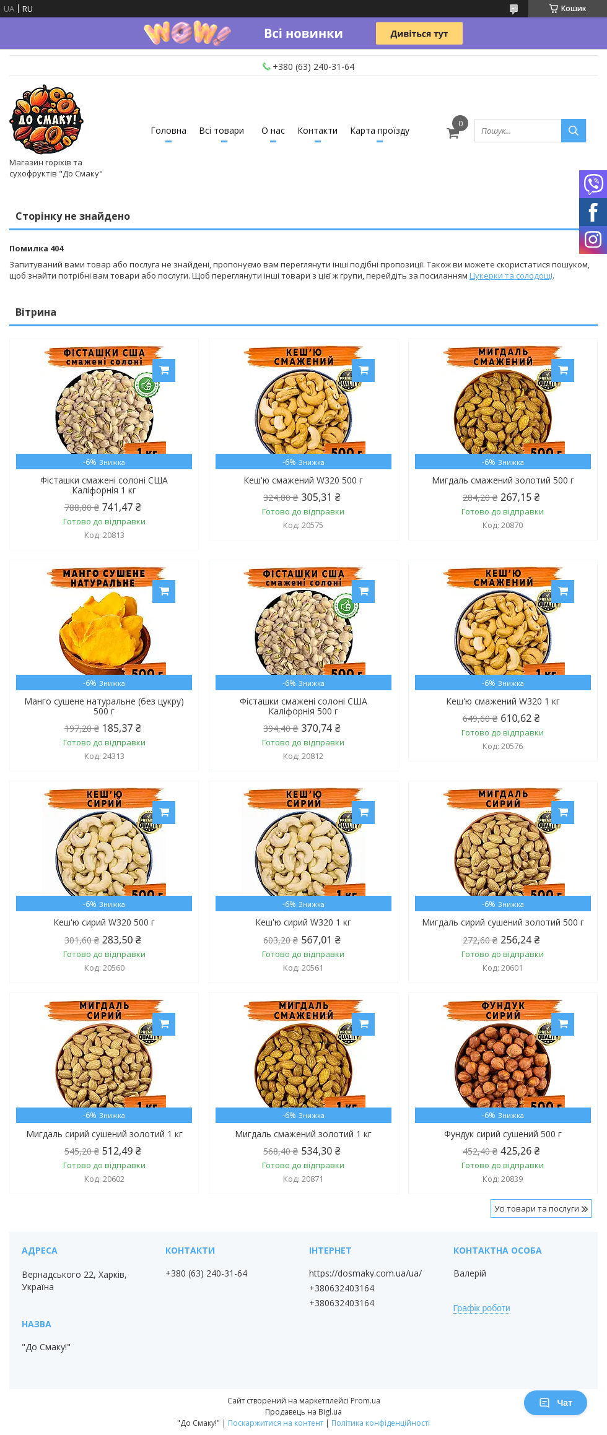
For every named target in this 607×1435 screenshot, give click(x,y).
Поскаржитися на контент (275, 1423)
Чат (555, 1402)
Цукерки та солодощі (510, 275)
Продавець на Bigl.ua (303, 1412)
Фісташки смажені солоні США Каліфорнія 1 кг (104, 485)
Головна (168, 130)
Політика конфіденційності (380, 1423)
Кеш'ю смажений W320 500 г (303, 480)
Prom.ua (365, 1400)
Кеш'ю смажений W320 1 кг (503, 701)
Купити (163, 370)
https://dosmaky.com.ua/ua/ (365, 1273)
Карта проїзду (379, 130)
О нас (273, 130)
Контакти (317, 130)
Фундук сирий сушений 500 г (503, 1134)
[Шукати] (573, 130)
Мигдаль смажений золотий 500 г (503, 480)
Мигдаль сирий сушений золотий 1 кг (104, 1134)
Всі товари (221, 130)
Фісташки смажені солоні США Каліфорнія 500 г (303, 706)
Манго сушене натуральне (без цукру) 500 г (104, 706)
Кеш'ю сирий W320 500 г (104, 922)
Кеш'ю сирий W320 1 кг (303, 922)
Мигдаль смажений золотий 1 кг (303, 1134)
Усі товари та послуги (536, 1208)
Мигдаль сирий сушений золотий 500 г (503, 922)
